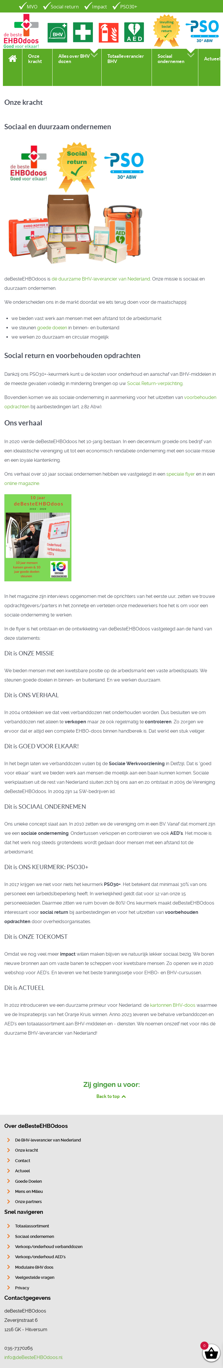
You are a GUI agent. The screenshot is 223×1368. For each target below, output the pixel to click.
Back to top (111, 1096)
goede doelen (52, 327)
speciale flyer (180, 474)
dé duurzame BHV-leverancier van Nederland (101, 279)
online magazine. (22, 483)
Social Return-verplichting (155, 383)
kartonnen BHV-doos (172, 1005)
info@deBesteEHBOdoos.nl (33, 1357)
